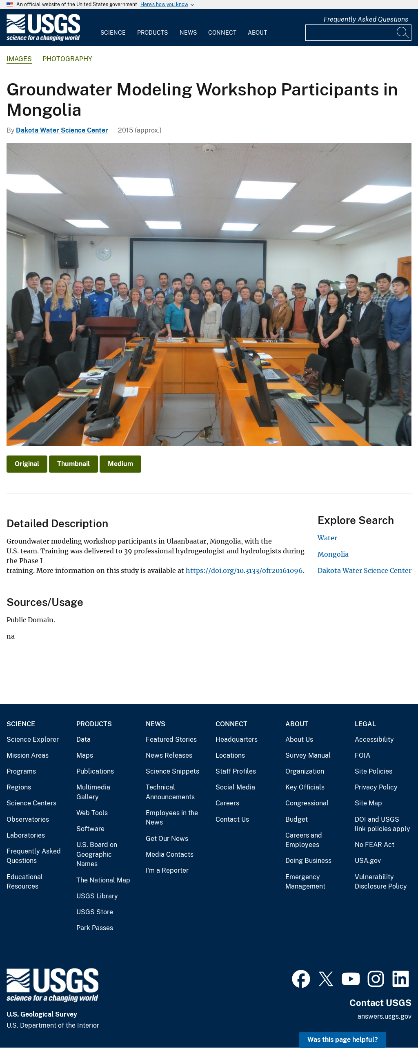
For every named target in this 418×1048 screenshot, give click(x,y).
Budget (296, 819)
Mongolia (333, 554)
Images (19, 59)
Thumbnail (73, 464)
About (257, 32)
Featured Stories (171, 739)
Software (90, 829)
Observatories (28, 819)
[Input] (358, 32)
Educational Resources (25, 882)
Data (83, 739)
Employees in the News (172, 818)
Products (152, 32)
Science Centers (31, 803)
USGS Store (94, 912)
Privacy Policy (376, 787)
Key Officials (305, 787)
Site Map (368, 803)
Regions (19, 787)
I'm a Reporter (167, 870)
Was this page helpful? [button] (342, 1040)
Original (27, 464)
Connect (222, 32)
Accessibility (374, 739)
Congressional (307, 803)
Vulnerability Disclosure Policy (381, 882)
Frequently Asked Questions (366, 19)
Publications (95, 771)
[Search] (403, 32)
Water (327, 538)
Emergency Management (305, 882)
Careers (227, 803)
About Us (299, 739)
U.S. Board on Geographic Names (96, 854)
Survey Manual (308, 755)
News (188, 32)
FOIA (362, 755)
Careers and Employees (303, 840)
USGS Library (97, 896)
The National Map (103, 880)
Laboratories (26, 835)
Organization (304, 771)
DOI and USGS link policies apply (382, 824)
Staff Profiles (236, 771)
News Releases (169, 755)
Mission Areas (28, 755)
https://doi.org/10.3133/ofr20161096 (244, 570)
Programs (21, 771)
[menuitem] (113, 28)
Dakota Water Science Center (62, 130)
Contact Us (232, 819)
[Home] (43, 39)
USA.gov (368, 860)
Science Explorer (33, 739)
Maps (84, 755)
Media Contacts (169, 854)
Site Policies (373, 771)
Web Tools (92, 813)
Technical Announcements (170, 792)
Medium (120, 464)
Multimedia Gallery (93, 792)
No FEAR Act (374, 845)
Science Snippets (172, 771)
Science (113, 32)
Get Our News (167, 838)
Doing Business (308, 860)
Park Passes (94, 928)
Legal (365, 724)
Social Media (235, 787)
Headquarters (237, 739)
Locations (230, 755)
